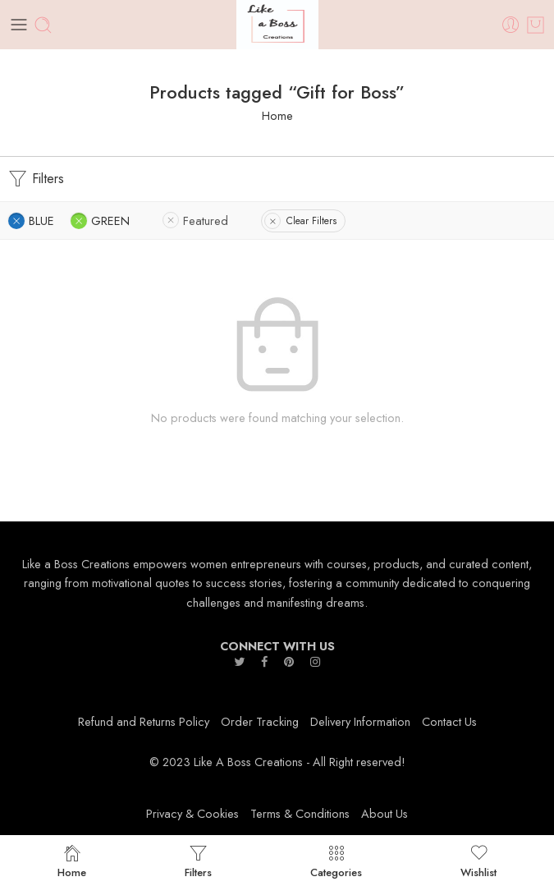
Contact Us (449, 721)
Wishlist (478, 860)
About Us (384, 813)
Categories (336, 860)
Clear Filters (311, 220)
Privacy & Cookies (192, 813)
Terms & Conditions (300, 813)
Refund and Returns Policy (143, 721)
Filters (36, 179)
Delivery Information (360, 721)
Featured (205, 220)
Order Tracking (260, 721)
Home (277, 115)
